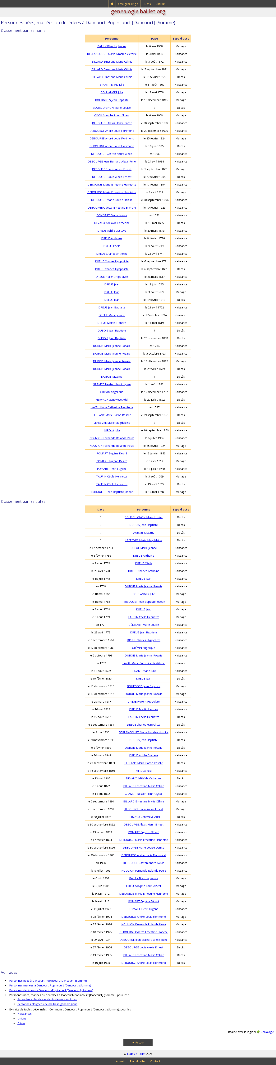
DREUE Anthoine (111, 238)
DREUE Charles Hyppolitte (112, 261)
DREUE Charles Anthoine (111, 253)
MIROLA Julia (112, 430)
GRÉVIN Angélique (111, 392)
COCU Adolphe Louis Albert (111, 115)
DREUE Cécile (111, 246)
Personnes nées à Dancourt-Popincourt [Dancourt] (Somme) (48, 980)
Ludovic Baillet (136, 1054)
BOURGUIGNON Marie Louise (112, 107)
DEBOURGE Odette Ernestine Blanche (112, 207)
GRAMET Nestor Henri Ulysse (112, 384)
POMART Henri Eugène (112, 469)
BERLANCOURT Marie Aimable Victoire (112, 54)
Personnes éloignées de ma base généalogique (47, 1004)
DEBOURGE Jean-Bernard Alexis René (112, 161)
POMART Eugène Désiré (111, 453)
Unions (21, 1018)
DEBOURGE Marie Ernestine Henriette (111, 184)
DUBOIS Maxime (111, 376)
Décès (21, 1023)
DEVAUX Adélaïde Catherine (112, 223)
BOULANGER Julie (112, 92)
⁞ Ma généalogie (128, 4)
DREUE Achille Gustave (111, 230)
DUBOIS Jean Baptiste (112, 330)
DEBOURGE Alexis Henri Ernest (112, 123)
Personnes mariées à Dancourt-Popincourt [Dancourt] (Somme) (50, 985)
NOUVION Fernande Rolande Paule (112, 438)
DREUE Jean (111, 284)
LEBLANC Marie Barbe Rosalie (112, 415)
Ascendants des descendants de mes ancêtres (47, 999)
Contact (160, 4)
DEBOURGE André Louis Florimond (112, 131)
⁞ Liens (147, 4)
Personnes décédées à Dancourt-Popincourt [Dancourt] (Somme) (51, 990)
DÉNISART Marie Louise (112, 215)
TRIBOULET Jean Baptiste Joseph (111, 492)
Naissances (24, 1013)
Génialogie (267, 1032)
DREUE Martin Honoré (111, 323)
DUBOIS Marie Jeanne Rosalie (112, 346)
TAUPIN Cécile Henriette (111, 476)
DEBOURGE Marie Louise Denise (111, 200)
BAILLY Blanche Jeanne (111, 46)
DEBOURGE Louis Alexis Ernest (111, 169)
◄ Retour (138, 1042)
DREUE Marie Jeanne (112, 315)
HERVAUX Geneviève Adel (112, 399)
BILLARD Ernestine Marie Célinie (111, 61)
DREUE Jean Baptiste (111, 307)
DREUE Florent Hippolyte (112, 276)
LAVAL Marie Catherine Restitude (112, 407)
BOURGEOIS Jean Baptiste (112, 100)
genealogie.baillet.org (138, 11)
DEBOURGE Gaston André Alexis (111, 154)
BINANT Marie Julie (112, 84)
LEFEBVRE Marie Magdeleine (112, 422)
